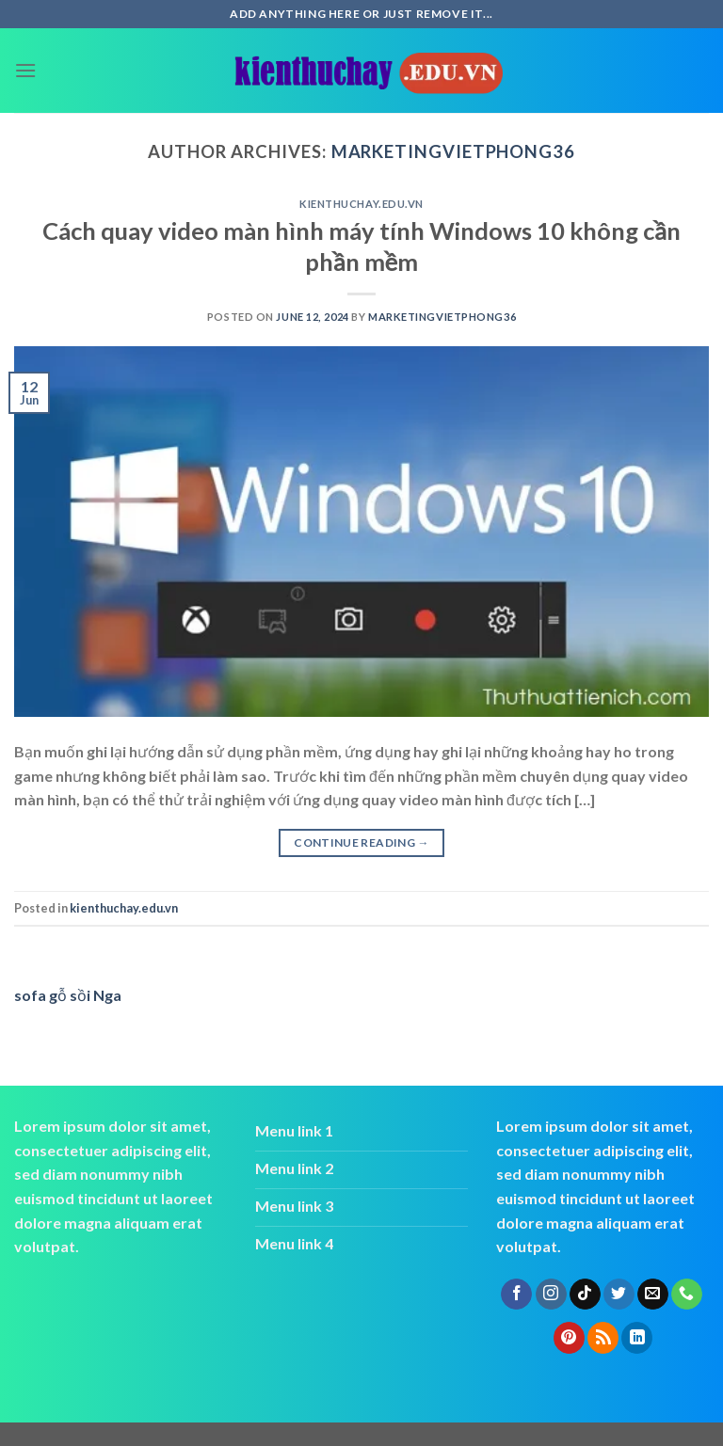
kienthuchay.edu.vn (361, 204)
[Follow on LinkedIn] (636, 1338)
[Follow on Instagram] (551, 1295)
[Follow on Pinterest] (569, 1338)
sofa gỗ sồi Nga (67, 995)
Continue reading (361, 842)
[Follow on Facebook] (516, 1295)
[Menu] (25, 70)
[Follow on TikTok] (585, 1295)
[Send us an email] (652, 1295)
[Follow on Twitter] (619, 1295)
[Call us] (686, 1295)
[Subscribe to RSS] (603, 1338)
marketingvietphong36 (453, 151)
